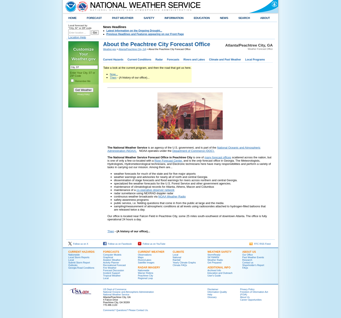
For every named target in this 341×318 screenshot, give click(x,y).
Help (209, 294)
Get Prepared (214, 262)
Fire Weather (109, 267)
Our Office (247, 254)
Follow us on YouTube (151, 244)
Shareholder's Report (253, 265)
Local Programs (255, 59)
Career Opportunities (251, 299)
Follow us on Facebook (117, 244)
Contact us (247, 262)
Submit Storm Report (79, 262)
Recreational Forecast (114, 265)
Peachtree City (145, 275)
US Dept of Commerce (114, 289)
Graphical (108, 257)
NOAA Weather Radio (172, 196)
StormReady (213, 254)
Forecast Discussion (113, 270)
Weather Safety (219, 251)
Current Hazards (113, 59)
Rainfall (177, 260)
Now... (114, 74)
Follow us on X (78, 244)
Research (247, 260)
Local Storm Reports (78, 257)
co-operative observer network (155, 190)
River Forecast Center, (168, 160)
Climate (178, 251)
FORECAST (94, 18)
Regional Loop (145, 278)
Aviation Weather (112, 260)
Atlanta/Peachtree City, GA (132, 49)
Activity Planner (111, 262)
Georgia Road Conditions (81, 267)
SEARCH (244, 18)
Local (71, 260)
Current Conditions (139, 59)
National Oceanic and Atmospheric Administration (128, 292)
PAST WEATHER (122, 18)
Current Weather (151, 251)
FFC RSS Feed (260, 244)
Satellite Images (146, 262)
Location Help (77, 37)
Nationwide (74, 254)
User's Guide (214, 275)
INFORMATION (174, 18)
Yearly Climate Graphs (184, 262)
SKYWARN (213, 257)
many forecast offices (217, 157)
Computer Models (112, 254)
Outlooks (72, 265)
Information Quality (217, 292)
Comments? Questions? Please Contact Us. (125, 310)
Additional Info (219, 267)
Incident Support (111, 273)
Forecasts (173, 59)
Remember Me (82, 81)
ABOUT (265, 18)
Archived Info (214, 270)
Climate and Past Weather (225, 59)
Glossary (212, 297)
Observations (145, 254)
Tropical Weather (112, 275)
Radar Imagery (149, 267)
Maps (141, 257)
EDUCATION (202, 18)
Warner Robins (145, 273)
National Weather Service (116, 294)
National (177, 257)
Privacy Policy (83, 94)
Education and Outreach (219, 273)
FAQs (245, 267)
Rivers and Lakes (194, 59)
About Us (249, 251)
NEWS (224, 18)
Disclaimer (212, 289)
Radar (159, 59)
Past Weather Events (253, 257)
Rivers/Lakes (144, 260)
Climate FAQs (180, 265)
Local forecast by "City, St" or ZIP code (80, 26)
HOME (72, 18)
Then (113, 77)
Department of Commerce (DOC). (193, 150)
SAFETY (149, 18)
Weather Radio (215, 260)
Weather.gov (109, 49)
